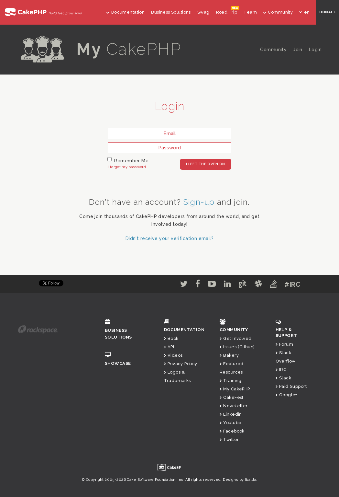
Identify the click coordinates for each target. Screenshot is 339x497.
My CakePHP (235, 389)
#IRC (292, 284)
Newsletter (234, 405)
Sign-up (198, 202)
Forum (284, 344)
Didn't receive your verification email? (169, 238)
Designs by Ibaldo (239, 480)
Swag (203, 12)
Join (297, 49)
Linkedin (231, 414)
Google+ (286, 394)
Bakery (229, 355)
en (304, 12)
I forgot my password (127, 167)
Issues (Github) (237, 346)
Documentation (125, 12)
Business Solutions (171, 12)
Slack (283, 378)
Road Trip (226, 12)
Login (315, 49)
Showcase (126, 359)
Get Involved (235, 338)
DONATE (327, 12)
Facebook (232, 431)
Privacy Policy (180, 363)
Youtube (230, 422)
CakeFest (232, 397)
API (169, 346)
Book (171, 338)
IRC (281, 369)
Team (250, 12)
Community (278, 12)
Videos (173, 355)
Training (231, 380)
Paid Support (291, 386)
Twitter (229, 439)
